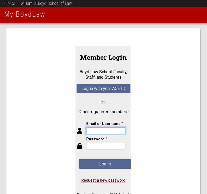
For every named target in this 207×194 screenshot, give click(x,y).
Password (95, 139)
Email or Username (103, 124)
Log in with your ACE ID (103, 88)
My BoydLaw (25, 14)
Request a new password (103, 180)
